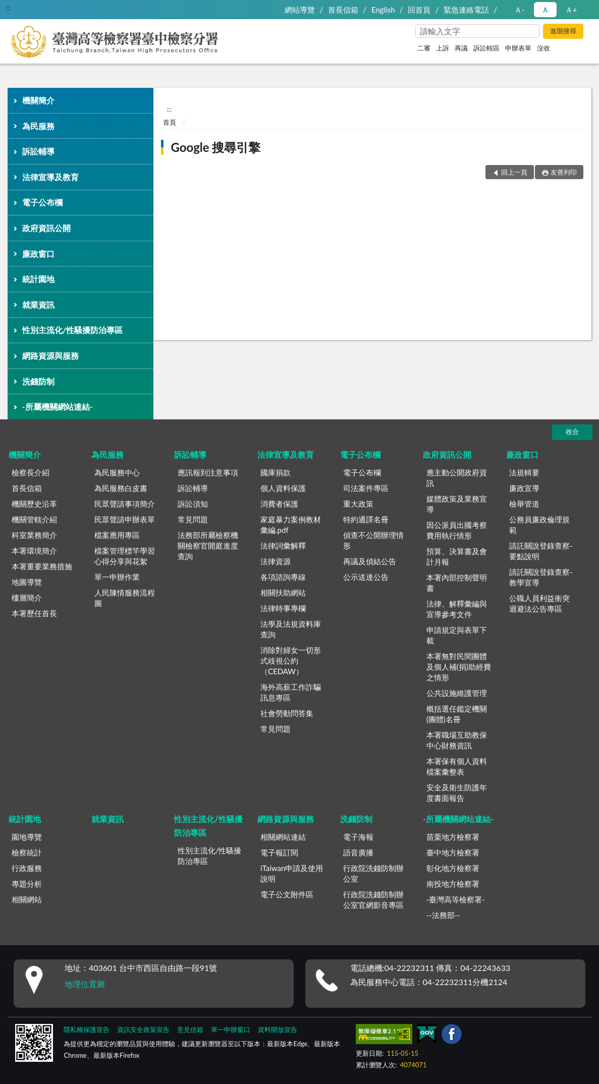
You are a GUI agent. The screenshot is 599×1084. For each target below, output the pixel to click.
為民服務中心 (117, 472)
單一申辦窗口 (230, 1029)
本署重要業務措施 (42, 566)
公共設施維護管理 (456, 692)
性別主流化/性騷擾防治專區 (72, 330)
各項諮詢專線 (283, 576)
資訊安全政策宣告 (143, 1029)
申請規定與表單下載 (456, 635)
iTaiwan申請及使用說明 (291, 873)
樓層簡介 (27, 597)
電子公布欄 (42, 202)
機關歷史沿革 (34, 503)
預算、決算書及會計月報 (456, 556)
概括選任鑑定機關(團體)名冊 (456, 714)
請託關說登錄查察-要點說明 (541, 551)
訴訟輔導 (38, 151)
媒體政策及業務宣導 (456, 504)
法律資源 (275, 561)
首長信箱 (343, 9)
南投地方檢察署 (452, 883)
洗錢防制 (38, 381)
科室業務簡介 (34, 534)
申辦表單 (518, 48)
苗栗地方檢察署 (452, 836)
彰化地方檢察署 (452, 868)
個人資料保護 (283, 488)
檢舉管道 (524, 503)
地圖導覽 (27, 581)
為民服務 (38, 126)
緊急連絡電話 (466, 9)
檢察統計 (27, 852)
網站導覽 (300, 9)
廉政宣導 (524, 488)
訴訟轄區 (486, 48)
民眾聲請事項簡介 (124, 503)
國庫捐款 (275, 472)
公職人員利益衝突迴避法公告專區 (539, 603)
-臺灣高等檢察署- (455, 899)
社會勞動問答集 (286, 713)
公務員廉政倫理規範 (539, 524)
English (383, 9)
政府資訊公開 (46, 228)
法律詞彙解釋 (283, 545)
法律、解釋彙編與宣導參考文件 (456, 609)
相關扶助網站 (283, 592)
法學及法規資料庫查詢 (290, 629)
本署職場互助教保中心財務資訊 (456, 740)
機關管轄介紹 (34, 519)
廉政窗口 (38, 253)
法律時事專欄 (283, 608)
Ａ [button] (545, 9)
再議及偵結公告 (369, 561)
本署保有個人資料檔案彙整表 (456, 766)
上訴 (442, 48)
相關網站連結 (283, 836)
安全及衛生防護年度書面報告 (456, 792)
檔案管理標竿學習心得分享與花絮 (124, 556)
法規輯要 (524, 472)
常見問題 (193, 519)
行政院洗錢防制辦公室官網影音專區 (373, 899)
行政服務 (27, 868)
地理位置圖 (85, 984)
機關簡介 (38, 100)
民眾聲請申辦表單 (124, 519)
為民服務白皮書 (120, 488)
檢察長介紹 (30, 472)
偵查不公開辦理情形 (373, 540)
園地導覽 (27, 836)
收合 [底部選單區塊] (572, 431)
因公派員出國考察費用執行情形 (456, 530)
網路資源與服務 (50, 355)
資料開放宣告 (277, 1029)
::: (8, 8)
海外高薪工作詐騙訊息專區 (290, 692)
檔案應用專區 (117, 534)
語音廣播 (358, 852)
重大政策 (358, 503)
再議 (461, 48)
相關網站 (27, 899)
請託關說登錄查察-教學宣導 (541, 577)
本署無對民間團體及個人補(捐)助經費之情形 (458, 667)
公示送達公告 (366, 576)
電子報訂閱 (279, 852)
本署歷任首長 (34, 613)
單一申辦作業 (117, 576)
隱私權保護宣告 (87, 1029)
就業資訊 (38, 304)
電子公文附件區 (286, 894)
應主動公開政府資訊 (456, 477)
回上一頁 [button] (514, 172)
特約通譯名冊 (366, 519)
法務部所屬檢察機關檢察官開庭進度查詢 (208, 545)
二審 (423, 48)
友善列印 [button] (564, 172)
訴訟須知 (193, 503)
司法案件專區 (366, 488)
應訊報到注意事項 (208, 472)
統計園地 (38, 279)
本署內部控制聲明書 (456, 582)
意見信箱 (190, 1029)
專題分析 (27, 883)
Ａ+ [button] (571, 9)
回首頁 (419, 9)
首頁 (169, 122)
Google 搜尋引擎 (215, 147)
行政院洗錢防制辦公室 (373, 873)
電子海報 (358, 836)
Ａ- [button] (519, 9)
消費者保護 (279, 503)
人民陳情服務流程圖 (124, 598)
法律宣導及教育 (50, 177)
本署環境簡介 (34, 550)
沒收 (543, 48)
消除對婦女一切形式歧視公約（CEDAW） (290, 660)
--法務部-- (443, 914)
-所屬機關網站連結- (57, 406)
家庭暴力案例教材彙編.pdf (290, 524)
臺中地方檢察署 (452, 852)
